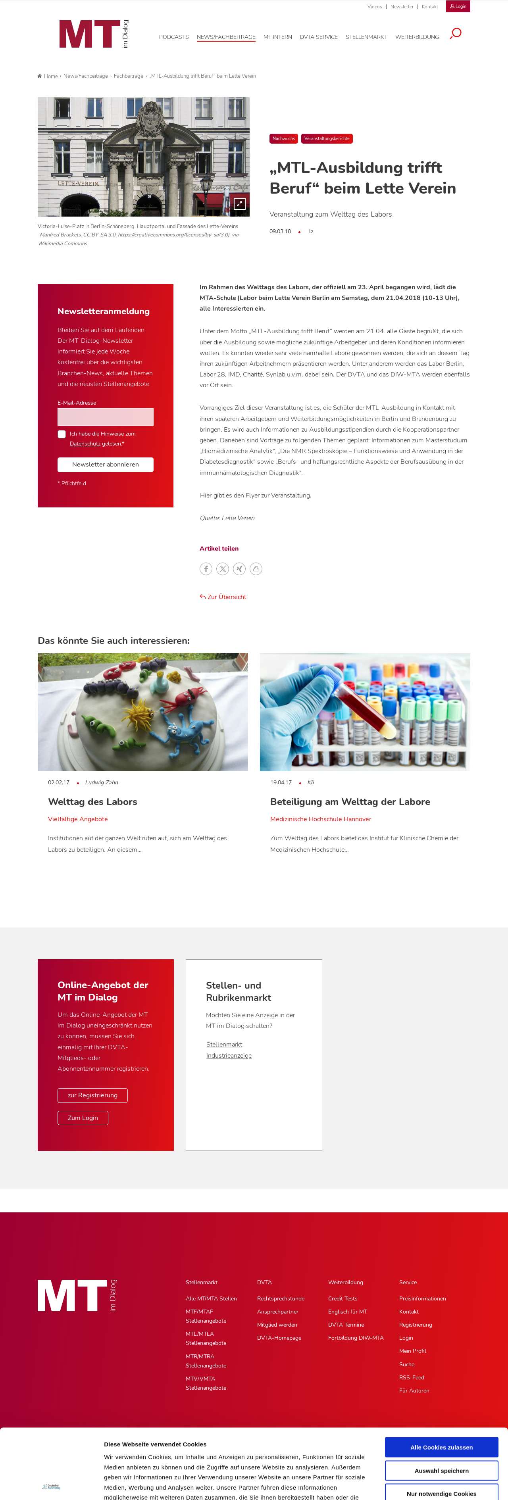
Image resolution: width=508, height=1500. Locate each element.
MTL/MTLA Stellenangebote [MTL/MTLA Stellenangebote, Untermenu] (206, 1338)
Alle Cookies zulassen (441, 1377)
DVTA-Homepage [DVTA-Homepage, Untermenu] (279, 1338)
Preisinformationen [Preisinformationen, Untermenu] (422, 1298)
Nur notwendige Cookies (442, 1424)
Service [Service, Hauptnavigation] (408, 1282)
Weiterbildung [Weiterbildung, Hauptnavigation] (345, 1282)
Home (47, 76)
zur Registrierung (92, 1095)
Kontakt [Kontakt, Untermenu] (409, 1312)
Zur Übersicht (223, 597)
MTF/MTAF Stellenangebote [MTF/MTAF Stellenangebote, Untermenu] (206, 1316)
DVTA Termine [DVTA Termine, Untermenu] (346, 1325)
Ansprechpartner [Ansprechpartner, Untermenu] (277, 1312)
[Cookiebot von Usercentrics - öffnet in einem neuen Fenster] (51, 1484)
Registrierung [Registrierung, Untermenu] (415, 1325)
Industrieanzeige (229, 1055)
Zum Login (83, 1118)
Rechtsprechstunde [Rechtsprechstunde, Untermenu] (280, 1298)
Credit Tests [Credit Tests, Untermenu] (343, 1298)
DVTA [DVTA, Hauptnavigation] (264, 1282)
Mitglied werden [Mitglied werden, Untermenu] (277, 1325)
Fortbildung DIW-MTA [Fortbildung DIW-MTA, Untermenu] (356, 1338)
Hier (206, 495)
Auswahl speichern (442, 1400)
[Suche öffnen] (461, 32)
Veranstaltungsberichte (327, 139)
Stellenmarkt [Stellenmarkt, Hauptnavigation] (201, 1282)
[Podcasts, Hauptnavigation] (180, 35)
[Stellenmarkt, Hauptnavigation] (372, 35)
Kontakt (430, 6)
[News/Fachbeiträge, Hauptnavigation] (232, 35)
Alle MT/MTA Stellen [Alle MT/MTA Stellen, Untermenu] (211, 1298)
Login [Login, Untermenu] (406, 1338)
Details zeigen (422, 1484)
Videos (375, 6)
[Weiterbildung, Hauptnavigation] (423, 35)
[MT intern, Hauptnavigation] (283, 35)
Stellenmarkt (224, 1044)
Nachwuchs (284, 139)
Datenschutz (85, 444)
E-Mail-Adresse (77, 403)
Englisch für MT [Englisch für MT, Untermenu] (347, 1312)
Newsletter (402, 6)
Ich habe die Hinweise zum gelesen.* (103, 438)
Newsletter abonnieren (105, 464)
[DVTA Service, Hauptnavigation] (325, 35)
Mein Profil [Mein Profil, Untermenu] (412, 1351)
